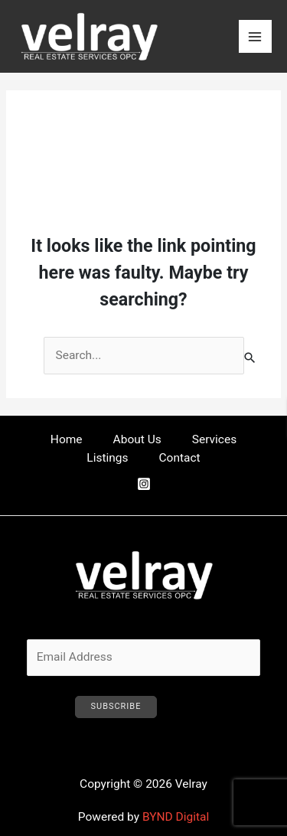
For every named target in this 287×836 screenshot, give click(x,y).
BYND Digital (175, 817)
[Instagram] (144, 484)
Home (67, 439)
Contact (180, 458)
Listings (107, 458)
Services (214, 439)
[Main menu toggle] (255, 36)
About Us (137, 439)
